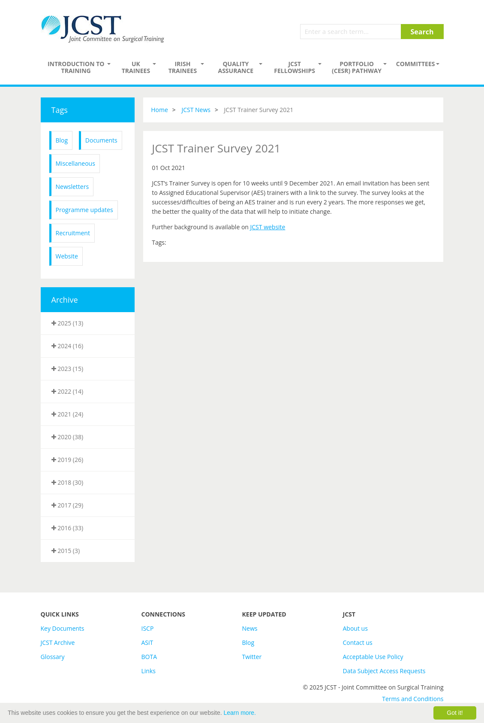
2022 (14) (67, 391)
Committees (415, 64)
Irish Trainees (182, 67)
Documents (101, 140)
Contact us (358, 642)
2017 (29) (67, 505)
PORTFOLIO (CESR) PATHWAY (357, 67)
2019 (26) (67, 460)
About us (355, 628)
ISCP (147, 628)
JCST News (195, 110)
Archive (64, 300)
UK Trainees (136, 67)
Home (159, 110)
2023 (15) (67, 369)
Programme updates (84, 210)
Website (67, 256)
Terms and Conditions (412, 699)
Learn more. (240, 712)
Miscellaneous (75, 163)
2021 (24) (67, 414)
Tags (59, 110)
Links (148, 671)
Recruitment (73, 233)
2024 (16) (67, 346)
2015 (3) (65, 551)
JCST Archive (58, 642)
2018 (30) (67, 482)
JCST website (268, 227)
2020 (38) (67, 437)
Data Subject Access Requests (384, 671)
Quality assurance (235, 67)
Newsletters (72, 186)
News (250, 628)
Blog (62, 140)
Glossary (53, 657)
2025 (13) (67, 323)
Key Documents (62, 628)
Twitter (252, 657)
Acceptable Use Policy (373, 657)
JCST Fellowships (294, 67)
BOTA (149, 657)
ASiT (147, 642)
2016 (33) (67, 528)
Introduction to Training (76, 67)
